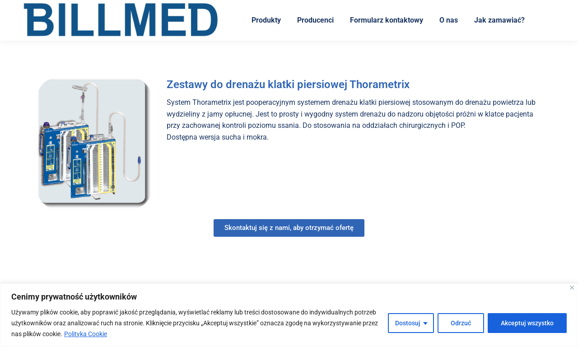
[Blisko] (572, 288)
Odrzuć (461, 323)
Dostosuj (407, 323)
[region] (289, 315)
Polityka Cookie (85, 334)
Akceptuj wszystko (527, 323)
